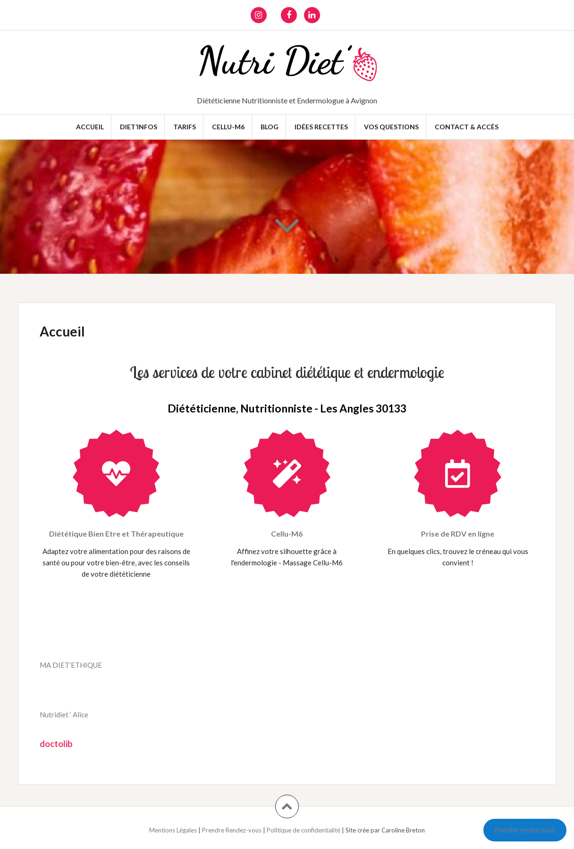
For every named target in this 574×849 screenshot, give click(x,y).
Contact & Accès (466, 127)
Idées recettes (321, 127)
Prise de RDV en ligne (457, 533)
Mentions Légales (173, 830)
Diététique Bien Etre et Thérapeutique (116, 533)
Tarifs (184, 127)
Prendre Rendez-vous (232, 830)
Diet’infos (138, 127)
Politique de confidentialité (304, 830)
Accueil (90, 127)
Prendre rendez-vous (525, 830)
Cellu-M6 (228, 127)
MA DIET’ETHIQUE (71, 665)
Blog (270, 127)
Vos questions (391, 127)
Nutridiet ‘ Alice (64, 714)
